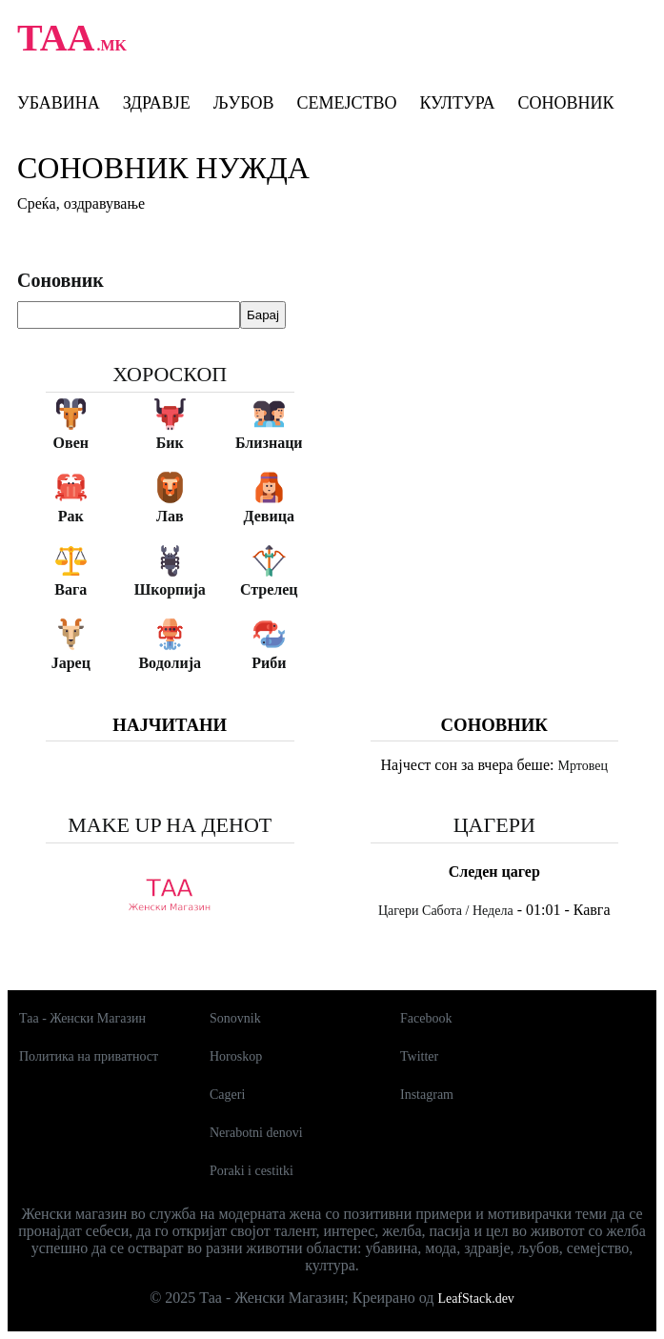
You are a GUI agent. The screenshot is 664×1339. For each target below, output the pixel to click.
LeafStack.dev (475, 1298)
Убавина (58, 102)
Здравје (157, 102)
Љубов (243, 102)
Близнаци (269, 443)
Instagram (426, 1094)
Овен (71, 443)
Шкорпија (170, 589)
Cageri (227, 1094)
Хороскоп (169, 374)
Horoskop (236, 1056)
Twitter (419, 1056)
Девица (269, 516)
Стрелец (269, 589)
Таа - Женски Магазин (82, 1018)
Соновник (565, 102)
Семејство (346, 102)
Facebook (426, 1018)
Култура (456, 102)
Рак (71, 516)
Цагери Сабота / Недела (445, 910)
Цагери (494, 825)
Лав (170, 516)
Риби (269, 663)
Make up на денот (170, 825)
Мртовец (582, 766)
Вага (70, 589)
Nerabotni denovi (256, 1133)
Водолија (169, 663)
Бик (170, 443)
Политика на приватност (88, 1056)
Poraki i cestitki (251, 1171)
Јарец (71, 663)
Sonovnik (235, 1018)
